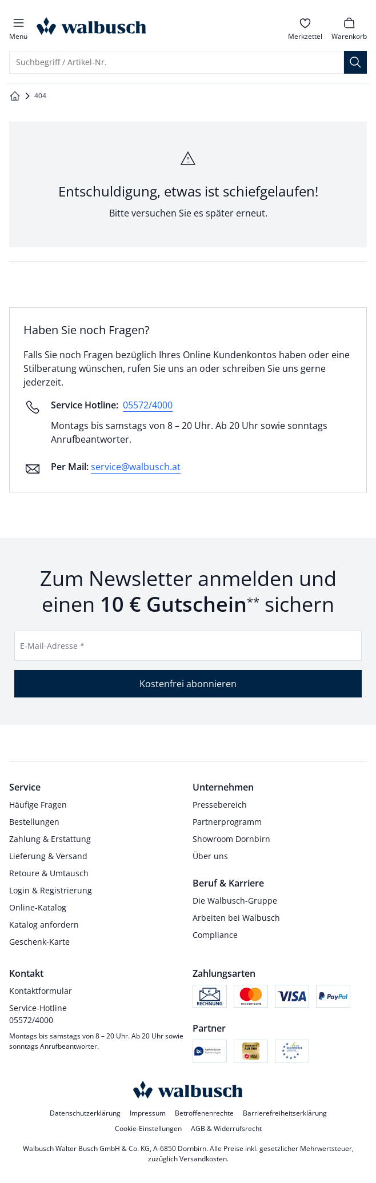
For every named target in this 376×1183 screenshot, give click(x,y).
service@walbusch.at (136, 466)
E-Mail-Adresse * (52, 645)
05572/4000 (148, 405)
